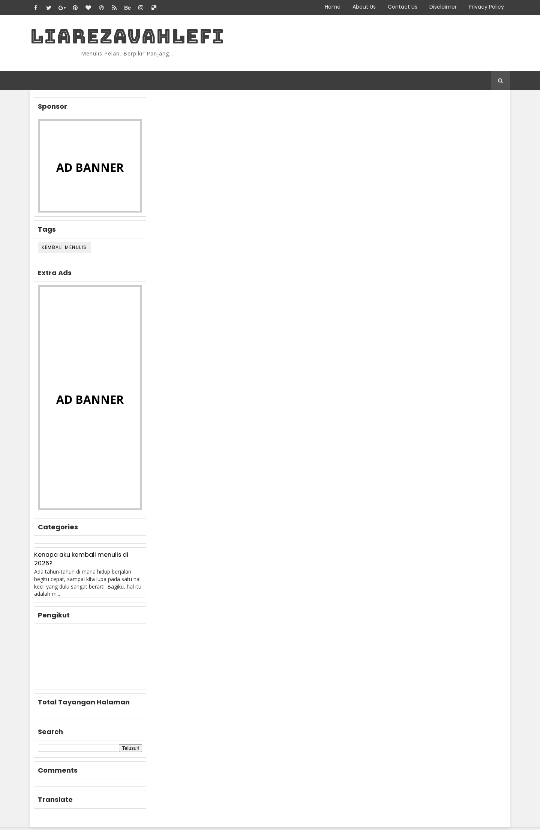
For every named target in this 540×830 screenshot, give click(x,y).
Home (327, 6)
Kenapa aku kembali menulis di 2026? (87, 561)
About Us (358, 6)
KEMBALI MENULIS (70, 249)
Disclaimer (437, 6)
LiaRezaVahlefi (133, 38)
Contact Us (397, 6)
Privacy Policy (480, 6)
